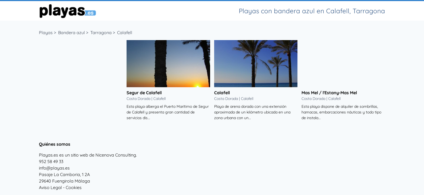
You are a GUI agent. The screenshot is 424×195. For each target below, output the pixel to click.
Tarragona (101, 32)
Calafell (124, 32)
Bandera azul (71, 32)
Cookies (74, 187)
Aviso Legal (50, 187)
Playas (46, 32)
